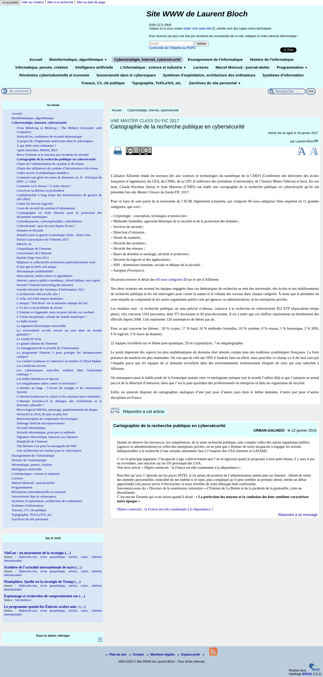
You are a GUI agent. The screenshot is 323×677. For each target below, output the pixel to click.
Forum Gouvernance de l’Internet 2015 (43, 239)
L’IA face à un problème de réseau (39, 307)
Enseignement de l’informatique (215, 60)
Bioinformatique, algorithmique (78, 60)
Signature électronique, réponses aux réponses (47, 437)
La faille (27, 321)
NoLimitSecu (23, 600)
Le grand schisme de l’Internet (37, 343)
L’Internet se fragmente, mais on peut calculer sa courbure (55, 312)
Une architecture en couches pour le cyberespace (49, 450)
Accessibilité (10, 2)
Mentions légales (161, 654)
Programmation (292, 67)
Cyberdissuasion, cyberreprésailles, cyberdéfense (49, 221)
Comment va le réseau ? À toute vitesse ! (44, 186)
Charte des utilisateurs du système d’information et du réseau (57, 168)
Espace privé (189, 654)
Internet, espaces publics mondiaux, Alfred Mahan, (58, 280)
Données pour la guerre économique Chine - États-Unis (54, 235)
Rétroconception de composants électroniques (47, 419)
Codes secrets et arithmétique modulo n (43, 173)
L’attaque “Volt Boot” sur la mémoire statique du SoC (52, 303)
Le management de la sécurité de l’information (48, 348)
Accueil (35, 60)
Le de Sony (29, 339)
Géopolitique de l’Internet (34, 248)
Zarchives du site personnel (215, 83)
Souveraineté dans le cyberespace (126, 75)
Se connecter (19, 91)
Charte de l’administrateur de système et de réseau (50, 164)
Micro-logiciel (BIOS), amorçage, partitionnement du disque (57, 409)
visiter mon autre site (197, 28)
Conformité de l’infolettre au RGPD (172, 48)
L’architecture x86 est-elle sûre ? (38, 294)
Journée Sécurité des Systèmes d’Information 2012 (50, 289)
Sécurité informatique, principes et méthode (46, 432)
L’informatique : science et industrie (153, 67)
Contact (137, 654)
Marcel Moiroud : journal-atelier (243, 67)
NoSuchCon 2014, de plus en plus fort (42, 414)
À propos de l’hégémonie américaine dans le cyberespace (55, 141)
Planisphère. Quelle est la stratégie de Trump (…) (42, 582)
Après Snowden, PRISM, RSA (37, 150)
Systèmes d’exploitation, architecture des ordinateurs (209, 75)
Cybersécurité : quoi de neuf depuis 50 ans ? (46, 226)
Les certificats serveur (31, 366)
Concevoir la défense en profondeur (40, 190)
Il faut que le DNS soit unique (37, 267)
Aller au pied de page (90, 2)
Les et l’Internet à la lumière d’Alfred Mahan (59, 361)
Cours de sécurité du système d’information (46, 208)
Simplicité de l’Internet (32, 441)
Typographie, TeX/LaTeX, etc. (157, 83)
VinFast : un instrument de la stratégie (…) (37, 553)
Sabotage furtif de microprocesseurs (41, 423)
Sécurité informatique (31, 428)
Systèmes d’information (283, 75)
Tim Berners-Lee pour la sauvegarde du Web (46, 446)
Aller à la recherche (60, 2)
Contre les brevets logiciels (35, 203)
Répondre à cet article (143, 411)
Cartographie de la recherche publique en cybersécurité (56, 159)
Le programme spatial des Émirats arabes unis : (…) (45, 607)
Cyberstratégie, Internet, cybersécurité (147, 60)
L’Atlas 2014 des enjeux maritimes (40, 298)
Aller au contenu (33, 2)
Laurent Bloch (304, 141)
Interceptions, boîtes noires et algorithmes (44, 276)
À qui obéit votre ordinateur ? (36, 145)
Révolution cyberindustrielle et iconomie (54, 75)
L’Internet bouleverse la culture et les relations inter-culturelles (58, 396)
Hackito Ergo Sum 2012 (33, 257)
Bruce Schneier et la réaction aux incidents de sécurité (53, 155)
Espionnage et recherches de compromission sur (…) (44, 596)
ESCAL (307, 674)
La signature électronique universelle (41, 326)
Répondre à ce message (298, 515)
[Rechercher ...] (287, 91)
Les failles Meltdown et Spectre (38, 379)
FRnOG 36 (24, 244)
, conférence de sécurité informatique (49, 136)
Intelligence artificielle (94, 67)
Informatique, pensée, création (41, 67)
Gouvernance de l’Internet (34, 253)
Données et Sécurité (30, 230)
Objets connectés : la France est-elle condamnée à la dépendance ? (165, 509)
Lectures (200, 67)
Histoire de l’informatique (272, 60)
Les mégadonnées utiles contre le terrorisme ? (47, 383)
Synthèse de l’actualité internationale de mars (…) (43, 567)
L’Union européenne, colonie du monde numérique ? (52, 317)
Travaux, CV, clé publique (103, 83)
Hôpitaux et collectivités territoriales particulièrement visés (56, 262)
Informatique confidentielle (35, 271)
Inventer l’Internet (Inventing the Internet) (45, 285)
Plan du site (116, 654)
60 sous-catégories (169, 279)
